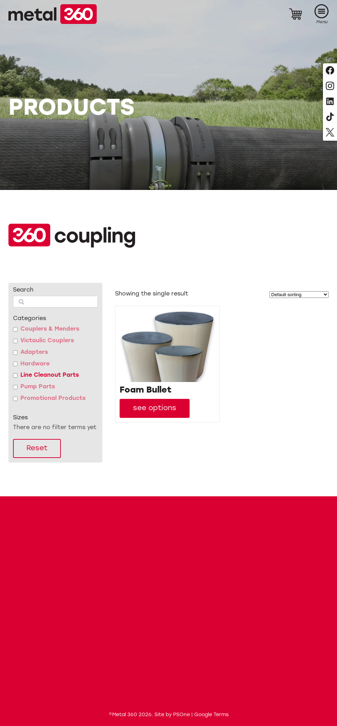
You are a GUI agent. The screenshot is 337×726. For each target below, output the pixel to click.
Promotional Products (52, 398)
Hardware (35, 364)
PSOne (181, 715)
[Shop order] (299, 294)
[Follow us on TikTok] (330, 117)
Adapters (34, 352)
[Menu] (321, 14)
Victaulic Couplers (47, 341)
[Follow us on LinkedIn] (330, 102)
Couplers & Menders (49, 329)
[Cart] (295, 14)
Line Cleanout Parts (49, 375)
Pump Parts (37, 387)
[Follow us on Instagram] (330, 86)
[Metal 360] (52, 14)
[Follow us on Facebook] (330, 71)
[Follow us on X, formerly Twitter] (330, 133)
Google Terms (211, 715)
